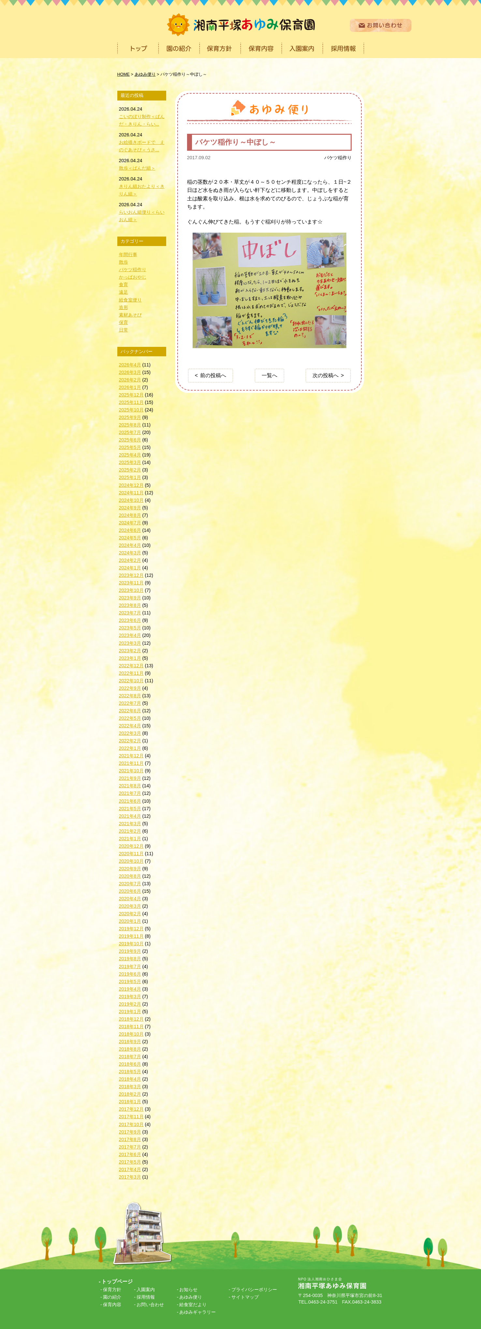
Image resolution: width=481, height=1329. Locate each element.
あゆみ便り (190, 1297)
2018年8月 (130, 1049)
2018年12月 (131, 1019)
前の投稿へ (213, 375)
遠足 (123, 292)
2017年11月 (131, 1116)
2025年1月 (130, 477)
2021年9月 (130, 778)
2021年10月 (131, 770)
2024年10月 (131, 500)
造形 (123, 307)
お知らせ (188, 1289)
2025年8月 (130, 424)
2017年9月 (130, 1132)
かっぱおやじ (132, 277)
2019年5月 (130, 981)
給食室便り (130, 299)
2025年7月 (130, 432)
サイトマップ (245, 1297)
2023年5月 (130, 627)
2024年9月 (130, 507)
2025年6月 (130, 439)
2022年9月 (130, 688)
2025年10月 (131, 409)
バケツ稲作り (338, 157)
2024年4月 (130, 545)
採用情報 (146, 1297)
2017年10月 (131, 1124)
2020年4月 (130, 898)
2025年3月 (130, 462)
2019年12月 (131, 928)
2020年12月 (131, 846)
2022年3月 (130, 733)
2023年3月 (130, 643)
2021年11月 (131, 763)
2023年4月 (130, 635)
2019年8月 (130, 958)
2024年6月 (130, 530)
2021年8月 (130, 785)
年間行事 (128, 254)
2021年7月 (130, 793)
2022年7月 (130, 703)
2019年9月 (130, 951)
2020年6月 (130, 891)
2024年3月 (130, 552)
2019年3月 (130, 996)
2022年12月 (131, 665)
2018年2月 (130, 1094)
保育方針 (112, 1289)
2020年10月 (131, 861)
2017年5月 (130, 1162)
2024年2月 (130, 560)
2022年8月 (130, 695)
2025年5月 (130, 447)
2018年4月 (130, 1079)
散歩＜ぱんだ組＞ (137, 168)
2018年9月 (130, 1041)
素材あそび (130, 314)
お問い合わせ (150, 1304)
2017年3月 (130, 1177)
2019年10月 (131, 943)
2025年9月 (130, 417)
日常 (123, 329)
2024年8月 (130, 515)
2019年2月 (130, 1004)
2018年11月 (131, 1026)
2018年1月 (130, 1101)
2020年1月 (130, 921)
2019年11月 (131, 936)
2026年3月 (130, 372)
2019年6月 (130, 974)
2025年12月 (131, 394)
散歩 (123, 262)
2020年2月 (130, 913)
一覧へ (269, 375)
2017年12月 (131, 1109)
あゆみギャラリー (197, 1312)
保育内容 (112, 1304)
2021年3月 (130, 823)
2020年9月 (130, 868)
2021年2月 (130, 831)
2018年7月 (130, 1056)
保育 (123, 322)
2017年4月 (130, 1169)
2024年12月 (131, 485)
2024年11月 (131, 492)
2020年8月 (130, 876)
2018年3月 (130, 1086)
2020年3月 (130, 906)
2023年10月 (131, 590)
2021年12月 (131, 755)
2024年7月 (130, 522)
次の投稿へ (326, 375)
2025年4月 (130, 454)
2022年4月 (130, 725)
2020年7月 (130, 883)
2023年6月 (130, 620)
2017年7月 (130, 1147)
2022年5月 (130, 718)
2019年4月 (130, 989)
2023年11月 (131, 582)
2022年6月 (130, 710)
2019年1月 (130, 1011)
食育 (123, 284)
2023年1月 (130, 658)
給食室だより (193, 1304)
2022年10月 (131, 680)
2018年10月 (131, 1034)
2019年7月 (130, 966)
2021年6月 (130, 801)
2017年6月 (130, 1154)
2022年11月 (131, 673)
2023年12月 (131, 575)
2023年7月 (130, 612)
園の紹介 (112, 1297)
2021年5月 (130, 808)
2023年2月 (130, 650)
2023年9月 (130, 597)
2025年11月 (131, 402)
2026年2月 (130, 379)
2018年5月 (130, 1071)
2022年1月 (130, 748)
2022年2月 (130, 740)
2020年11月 (131, 853)
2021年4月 (130, 816)
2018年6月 (130, 1064)
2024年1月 (130, 567)
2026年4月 (130, 364)
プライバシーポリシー (254, 1289)
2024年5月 (130, 537)
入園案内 (146, 1289)
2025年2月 (130, 469)
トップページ (117, 1281)
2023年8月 (130, 605)
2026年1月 (130, 387)
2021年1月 (130, 838)
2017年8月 (130, 1139)
